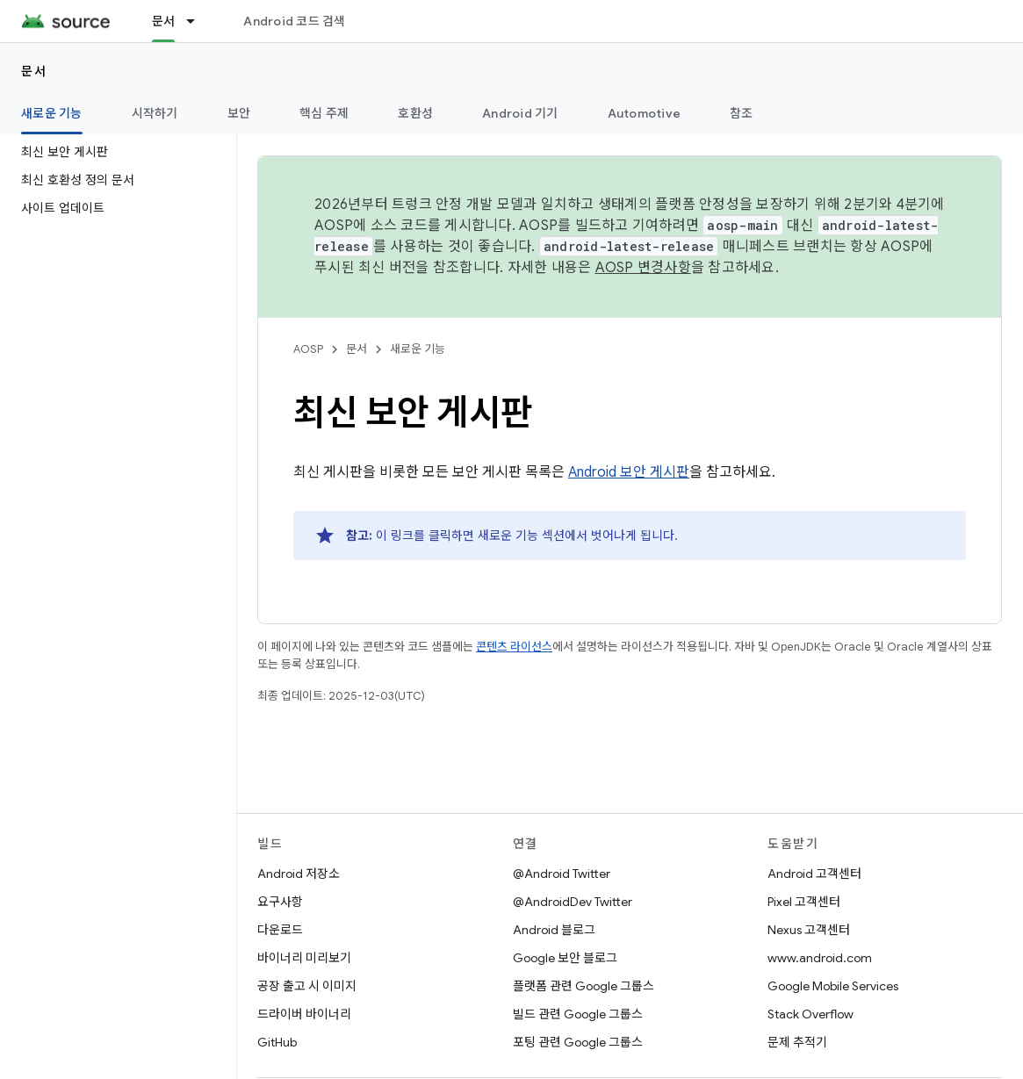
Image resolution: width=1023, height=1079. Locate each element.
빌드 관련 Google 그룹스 (578, 1014)
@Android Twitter (561, 873)
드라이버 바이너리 (304, 1014)
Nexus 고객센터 (808, 930)
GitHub (277, 1042)
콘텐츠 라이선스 (514, 646)
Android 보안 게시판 (628, 472)
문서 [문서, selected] (164, 21)
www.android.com (819, 958)
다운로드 (280, 930)
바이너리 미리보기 (304, 958)
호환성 (415, 113)
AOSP (308, 349)
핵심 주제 (324, 113)
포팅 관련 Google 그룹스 (578, 1042)
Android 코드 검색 (294, 21)
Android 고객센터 (814, 873)
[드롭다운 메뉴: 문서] (198, 21)
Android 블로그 (554, 930)
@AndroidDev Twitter (572, 902)
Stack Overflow (810, 1014)
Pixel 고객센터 (803, 902)
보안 (239, 113)
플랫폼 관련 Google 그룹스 (583, 986)
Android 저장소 (298, 873)
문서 (34, 71)
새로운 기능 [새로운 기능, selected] (52, 113)
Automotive (644, 113)
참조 (741, 113)
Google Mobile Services (832, 986)
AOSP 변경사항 (643, 268)
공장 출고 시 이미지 (307, 986)
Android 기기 (520, 113)
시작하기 (155, 113)
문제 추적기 (797, 1042)
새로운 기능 (417, 349)
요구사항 (280, 902)
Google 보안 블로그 (565, 958)
